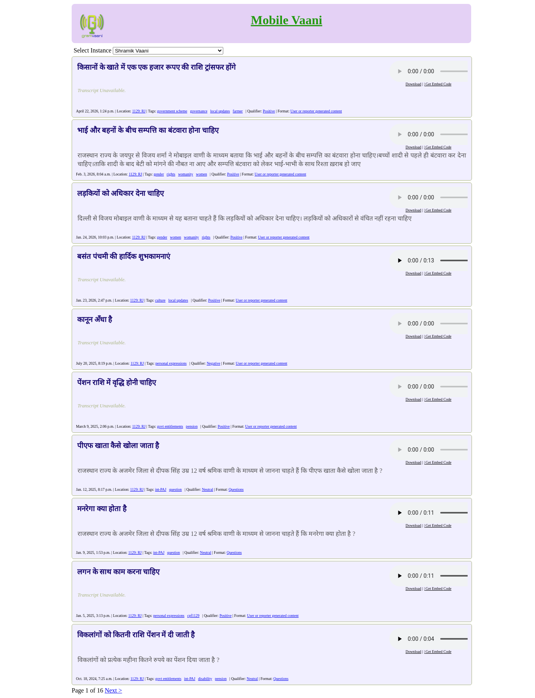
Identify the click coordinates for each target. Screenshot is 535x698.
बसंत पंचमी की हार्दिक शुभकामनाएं (123, 256)
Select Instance (92, 50)
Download (413, 84)
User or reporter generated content (316, 111)
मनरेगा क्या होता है (102, 509)
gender (159, 174)
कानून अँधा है (94, 319)
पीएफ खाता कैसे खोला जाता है (118, 445)
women (201, 174)
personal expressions (171, 363)
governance (198, 111)
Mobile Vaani (286, 20)
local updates (220, 111)
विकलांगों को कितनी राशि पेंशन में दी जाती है (136, 635)
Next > (113, 690)
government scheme (172, 111)
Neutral (207, 489)
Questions (236, 489)
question (175, 489)
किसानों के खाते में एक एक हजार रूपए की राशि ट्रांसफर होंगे (156, 67)
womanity (185, 174)
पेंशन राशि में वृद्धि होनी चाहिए (116, 382)
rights (171, 174)
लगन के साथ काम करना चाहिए (118, 572)
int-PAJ (160, 489)
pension (192, 426)
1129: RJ (138, 111)
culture (160, 300)
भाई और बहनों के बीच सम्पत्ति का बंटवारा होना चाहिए (148, 130)
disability (205, 678)
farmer (238, 111)
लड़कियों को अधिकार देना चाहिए (120, 193)
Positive (269, 111)
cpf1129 (193, 615)
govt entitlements (170, 426)
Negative (214, 363)
